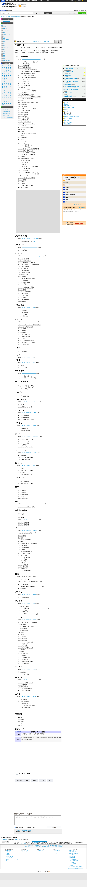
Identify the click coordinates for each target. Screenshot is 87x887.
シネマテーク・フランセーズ (25, 647)
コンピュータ (6, 30)
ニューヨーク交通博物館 (24, 147)
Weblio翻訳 (71, 854)
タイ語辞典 (71, 862)
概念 (67, 197)
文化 (4, 43)
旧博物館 (20, 537)
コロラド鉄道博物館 (23, 120)
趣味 (4, 49)
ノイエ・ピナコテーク (23, 555)
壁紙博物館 (21, 632)
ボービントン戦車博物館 (24, 291)
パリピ (42, 780)
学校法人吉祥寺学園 (70, 194)
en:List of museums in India (28, 362)
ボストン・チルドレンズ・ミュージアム (28, 172)
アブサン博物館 (22, 624)
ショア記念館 (21, 649)
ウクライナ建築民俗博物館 (25, 376)
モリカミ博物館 (22, 179)
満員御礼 (19, 780)
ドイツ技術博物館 (22, 545)
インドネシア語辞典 (73, 860)
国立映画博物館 (22, 332)
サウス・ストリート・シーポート (26, 123)
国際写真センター (22, 104)
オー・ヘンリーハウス (23, 83)
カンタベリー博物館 (23, 584)
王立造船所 (21, 468)
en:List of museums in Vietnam (29, 669)
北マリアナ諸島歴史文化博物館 (26, 94)
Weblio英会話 (6, 111)
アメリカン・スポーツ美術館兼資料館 (27, 69)
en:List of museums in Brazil (28, 603)
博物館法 (33, 731)
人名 (4, 57)
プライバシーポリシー (11, 856)
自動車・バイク (6, 34)
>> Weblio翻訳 (82, 207)
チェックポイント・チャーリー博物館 (27, 543)
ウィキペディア (20, 41)
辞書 (3, 0)
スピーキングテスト (8, 117)
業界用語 (5, 28)
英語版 (33, 241)
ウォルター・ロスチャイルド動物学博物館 (28, 264)
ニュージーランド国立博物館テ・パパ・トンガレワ (31, 586)
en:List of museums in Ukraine (29, 373)
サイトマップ (9, 857)
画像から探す (25, 851)
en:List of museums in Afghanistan (30, 238)
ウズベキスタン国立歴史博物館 (26, 387)
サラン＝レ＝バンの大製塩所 (25, 642)
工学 (4, 38)
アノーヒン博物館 (22, 699)
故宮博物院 (21, 514)
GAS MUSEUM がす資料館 (71, 89)
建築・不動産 (6, 39)
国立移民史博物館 (22, 638)
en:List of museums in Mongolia (29, 679)
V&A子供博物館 (22, 301)
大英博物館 (21, 274)
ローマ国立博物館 (22, 342)
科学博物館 (31, 737)
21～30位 (77, 177)
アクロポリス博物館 (23, 428)
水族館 (30, 739)
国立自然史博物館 (22, 116)
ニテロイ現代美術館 (23, 612)
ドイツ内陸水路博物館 (23, 547)
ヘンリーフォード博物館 (24, 168)
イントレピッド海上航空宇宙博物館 (27, 77)
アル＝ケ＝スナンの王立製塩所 (26, 626)
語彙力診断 (6, 115)
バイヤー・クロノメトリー (71, 93)
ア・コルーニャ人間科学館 (25, 474)
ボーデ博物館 (21, 563)
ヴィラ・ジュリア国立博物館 (25, 326)
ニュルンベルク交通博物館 (25, 551)
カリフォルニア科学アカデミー (26, 89)
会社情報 (55, 851)
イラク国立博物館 (22, 351)
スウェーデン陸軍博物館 (24, 459)
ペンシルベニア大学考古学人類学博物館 (28, 166)
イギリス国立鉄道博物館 (24, 260)
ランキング (40, 41)
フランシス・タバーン (23, 164)
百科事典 (18, 16)
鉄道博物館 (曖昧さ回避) (70, 78)
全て (2, 25)
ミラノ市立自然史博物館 (24, 336)
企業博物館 (21, 719)
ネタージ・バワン (22, 367)
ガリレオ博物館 (22, 330)
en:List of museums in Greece (29, 425)
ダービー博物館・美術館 (24, 282)
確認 (67, 182)
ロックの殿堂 (21, 181)
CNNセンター (21, 129)
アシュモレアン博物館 (23, 259)
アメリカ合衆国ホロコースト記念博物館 (28, 62)
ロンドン (27, 274)
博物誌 (66, 104)
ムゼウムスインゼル (23, 566)
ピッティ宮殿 (21, 338)
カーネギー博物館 (22, 93)
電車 (4, 32)
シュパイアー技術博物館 (24, 539)
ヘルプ (84, 0)
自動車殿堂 (21, 131)
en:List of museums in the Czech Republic (32, 504)
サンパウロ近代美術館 (23, 606)
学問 (4, 41)
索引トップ (29, 41)
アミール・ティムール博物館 (25, 385)
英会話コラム (6, 109)
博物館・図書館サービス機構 (71, 116)
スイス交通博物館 (22, 445)
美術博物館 (44, 737)
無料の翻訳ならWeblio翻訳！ (24, 5)
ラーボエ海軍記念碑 (23, 568)
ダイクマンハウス (22, 141)
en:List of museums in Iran (28, 357)
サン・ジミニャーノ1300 (24, 334)
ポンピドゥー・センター (24, 657)
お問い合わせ (40, 850)
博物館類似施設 (41, 734)
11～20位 (71, 177)
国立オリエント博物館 (23, 344)
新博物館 (20, 541)
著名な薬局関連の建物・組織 (71, 86)
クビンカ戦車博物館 (23, 703)
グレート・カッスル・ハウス (25, 268)
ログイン (72, 0)
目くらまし (68, 184)
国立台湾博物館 (22, 492)
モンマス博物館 (22, 297)
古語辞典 (41, 0)
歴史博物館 (37, 737)
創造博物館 (21, 139)
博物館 (43, 50)
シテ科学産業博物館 (23, 644)
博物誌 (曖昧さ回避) (69, 107)
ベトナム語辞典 (72, 863)
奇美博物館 (21, 496)
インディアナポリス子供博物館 (26, 75)
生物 (4, 53)
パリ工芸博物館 (22, 655)
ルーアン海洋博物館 (23, 659)
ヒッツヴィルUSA (22, 156)
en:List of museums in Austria (29, 412)
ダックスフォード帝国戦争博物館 (26, 278)
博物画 (66, 102)
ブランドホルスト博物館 (24, 557)
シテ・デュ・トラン (23, 646)
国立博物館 (21, 365)
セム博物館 (21, 135)
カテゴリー (46, 41)
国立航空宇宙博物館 (23, 114)
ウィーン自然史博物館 (23, 415)
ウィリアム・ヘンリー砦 (24, 79)
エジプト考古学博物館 (23, 396)
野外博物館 (21, 721)
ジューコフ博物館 (22, 684)
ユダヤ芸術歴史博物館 (23, 663)
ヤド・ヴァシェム (22, 314)
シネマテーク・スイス (23, 441)
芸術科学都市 (21, 472)
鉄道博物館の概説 (68, 72)
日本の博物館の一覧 (27, 576)
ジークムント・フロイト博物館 (26, 419)
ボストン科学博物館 (23, 170)
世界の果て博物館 (22, 250)
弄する (34, 780)
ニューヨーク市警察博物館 (25, 145)
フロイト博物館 (22, 289)
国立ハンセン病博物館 (23, 118)
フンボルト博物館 (22, 559)
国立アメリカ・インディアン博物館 (27, 108)
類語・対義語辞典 (10, 0)
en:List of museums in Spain (28, 465)
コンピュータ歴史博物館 (24, 121)
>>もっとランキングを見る (79, 204)
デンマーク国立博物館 (23, 522)
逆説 (50, 780)
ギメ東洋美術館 (22, 636)
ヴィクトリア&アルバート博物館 (26, 262)
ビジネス (5, 26)
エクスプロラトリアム (23, 81)
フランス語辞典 (72, 859)
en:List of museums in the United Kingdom (32, 256)
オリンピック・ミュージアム (25, 439)
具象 (27, 780)
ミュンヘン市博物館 (23, 564)
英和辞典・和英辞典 (73, 853)
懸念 (67, 202)
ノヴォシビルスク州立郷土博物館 (26, 705)
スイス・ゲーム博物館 (23, 443)
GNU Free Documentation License (39, 841)
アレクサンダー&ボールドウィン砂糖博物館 (29, 71)
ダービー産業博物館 (23, 280)
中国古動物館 (67, 84)
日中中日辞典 (27, 0)
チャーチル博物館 (22, 284)
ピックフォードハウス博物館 (25, 286)
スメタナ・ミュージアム (24, 507)
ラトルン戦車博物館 (23, 316)
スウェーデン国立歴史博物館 (25, 457)
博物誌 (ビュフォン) (69, 105)
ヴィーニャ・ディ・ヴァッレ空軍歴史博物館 (29, 325)
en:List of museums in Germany (29, 530)
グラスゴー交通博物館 (23, 266)
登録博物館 (24, 734)
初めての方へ (77, 10)
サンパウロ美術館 (22, 610)
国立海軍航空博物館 (23, 112)
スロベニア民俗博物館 (23, 481)
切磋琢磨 (68, 180)
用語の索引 (34, 41)
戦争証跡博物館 (22, 672)
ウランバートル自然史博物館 (25, 683)
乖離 (67, 192)
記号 (3, 104)
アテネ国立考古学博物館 (24, 430)
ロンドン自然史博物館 (23, 299)
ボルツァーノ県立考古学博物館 (26, 340)
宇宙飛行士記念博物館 (23, 701)
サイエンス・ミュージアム (25, 270)
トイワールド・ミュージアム (25, 447)
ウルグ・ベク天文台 (23, 389)
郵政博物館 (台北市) (23, 498)
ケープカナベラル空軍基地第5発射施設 (28, 102)
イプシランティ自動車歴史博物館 (26, 73)
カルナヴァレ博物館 (23, 630)
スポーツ (5, 51)
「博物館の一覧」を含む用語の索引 (24, 830)
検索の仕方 (8, 851)
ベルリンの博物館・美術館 (25, 532)
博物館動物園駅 (68, 118)
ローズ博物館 (21, 183)
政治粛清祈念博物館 (23, 686)
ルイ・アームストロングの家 (25, 185)
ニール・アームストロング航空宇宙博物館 (28, 148)
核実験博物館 (21, 87)
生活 (4, 45)
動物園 (56, 737)
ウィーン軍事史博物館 (23, 417)
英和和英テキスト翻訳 (23, 813)
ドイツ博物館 (21, 549)
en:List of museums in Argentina (29, 247)
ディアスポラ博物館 (23, 312)
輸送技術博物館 (22, 588)
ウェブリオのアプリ (26, 850)
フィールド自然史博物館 (24, 160)
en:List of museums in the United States (31, 59)
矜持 (67, 199)
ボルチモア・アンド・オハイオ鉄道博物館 (28, 174)
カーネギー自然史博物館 (24, 85)
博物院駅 (66, 109)
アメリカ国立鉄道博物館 (24, 64)
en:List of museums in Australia (29, 401)
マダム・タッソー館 (23, 176)
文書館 (20, 723)
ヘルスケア (5, 47)
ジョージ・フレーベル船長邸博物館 (27, 133)
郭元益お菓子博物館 (23, 494)
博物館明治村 (67, 124)
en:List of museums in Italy (28, 322)
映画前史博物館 (22, 535)
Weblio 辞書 (78, 0)
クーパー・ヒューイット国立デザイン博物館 (29, 96)
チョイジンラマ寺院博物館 (25, 688)
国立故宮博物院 (22, 490)
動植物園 (26, 739)
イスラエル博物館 (22, 310)
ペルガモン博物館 (22, 561)
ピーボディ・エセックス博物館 (26, 158)
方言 (4, 58)
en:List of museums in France (29, 619)
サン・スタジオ (22, 125)
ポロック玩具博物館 (23, 293)
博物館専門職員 (68, 122)
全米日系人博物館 (22, 137)
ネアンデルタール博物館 (24, 553)
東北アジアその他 (68, 68)
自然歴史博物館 (22, 455)
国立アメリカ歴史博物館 (24, 110)
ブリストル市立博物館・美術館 (26, 287)
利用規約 (8, 854)
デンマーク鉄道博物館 (23, 524)
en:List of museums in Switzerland (30, 436)
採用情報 (55, 853)
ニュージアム (21, 143)
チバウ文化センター (23, 653)
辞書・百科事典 (11, 16)
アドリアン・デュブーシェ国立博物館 (27, 622)
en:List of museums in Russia (29, 696)
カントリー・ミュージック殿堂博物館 (27, 91)
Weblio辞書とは (9, 850)
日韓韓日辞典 (34, 0)
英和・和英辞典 (19, 0)
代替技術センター (22, 276)
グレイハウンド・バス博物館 (25, 98)
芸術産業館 (21, 100)
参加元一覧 (83, 10)
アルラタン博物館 (22, 628)
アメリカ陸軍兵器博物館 (24, 67)
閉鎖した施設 (67, 75)
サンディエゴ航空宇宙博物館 (25, 127)
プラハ (33, 507)
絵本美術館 (31, 52)
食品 (4, 55)
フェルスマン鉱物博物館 (24, 707)
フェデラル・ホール (23, 162)
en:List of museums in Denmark (29, 519)
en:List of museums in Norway (29, 594)
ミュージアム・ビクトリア (25, 406)
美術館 (23, 52)
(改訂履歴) (35, 842)
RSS (49, 871)
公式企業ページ (57, 850)
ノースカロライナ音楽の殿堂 (25, 150)
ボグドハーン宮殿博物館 (24, 690)
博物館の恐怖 (67, 114)
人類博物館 (21, 651)
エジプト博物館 (22, 328)
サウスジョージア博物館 (24, 272)
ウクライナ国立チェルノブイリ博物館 (27, 378)
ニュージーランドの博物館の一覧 (30, 581)
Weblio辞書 (23, 843)
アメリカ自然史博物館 (23, 65)
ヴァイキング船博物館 (23, 597)
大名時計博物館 (68, 96)
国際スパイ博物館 (22, 106)
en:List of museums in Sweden (29, 452)
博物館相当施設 (32, 734)
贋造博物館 (21, 634)
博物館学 (66, 120)
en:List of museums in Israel (28, 307)
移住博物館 (21, 405)
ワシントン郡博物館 (23, 187)
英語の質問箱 (6, 113)
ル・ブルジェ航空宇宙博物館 (25, 661)
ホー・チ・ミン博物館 (23, 674)
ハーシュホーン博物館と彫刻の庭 (26, 152)
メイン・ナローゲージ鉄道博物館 (26, 177)
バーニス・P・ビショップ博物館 (26, 154)
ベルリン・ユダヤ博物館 (24, 570)
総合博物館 (24, 737)
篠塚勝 (67, 187)
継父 (67, 189)
